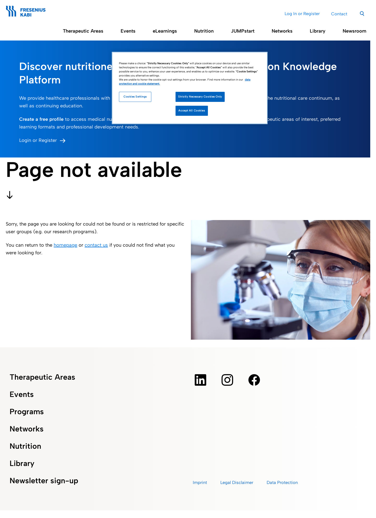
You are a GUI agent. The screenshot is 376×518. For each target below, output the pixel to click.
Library (317, 31)
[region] (190, 88)
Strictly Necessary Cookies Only (200, 96)
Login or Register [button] (38, 140)
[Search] (362, 13)
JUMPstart (242, 31)
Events (128, 31)
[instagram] (227, 380)
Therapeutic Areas (83, 31)
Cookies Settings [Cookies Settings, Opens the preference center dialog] (135, 96)
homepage (65, 245)
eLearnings (165, 31)
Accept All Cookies (191, 110)
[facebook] (254, 380)
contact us (96, 245)
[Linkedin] (200, 380)
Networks (282, 31)
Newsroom (354, 31)
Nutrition (204, 31)
